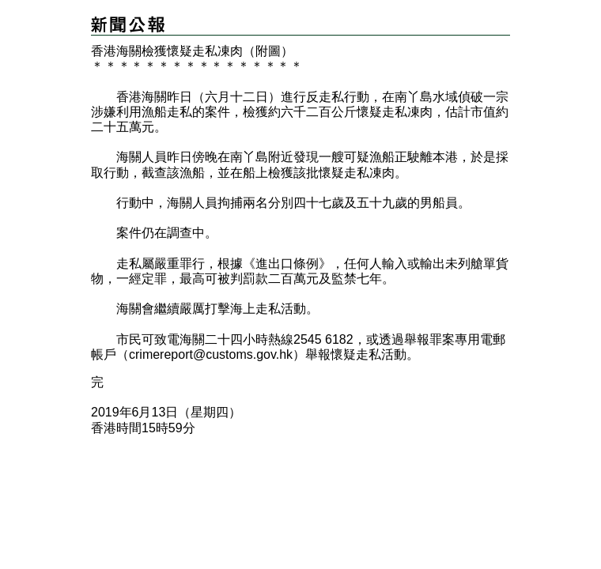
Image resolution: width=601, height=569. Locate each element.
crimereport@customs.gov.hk (211, 354)
